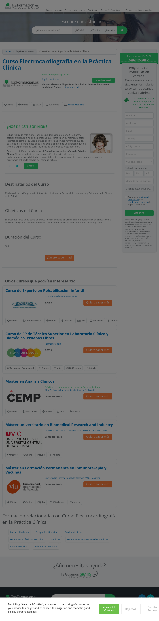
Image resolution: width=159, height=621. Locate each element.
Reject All (130, 609)
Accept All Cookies (109, 609)
